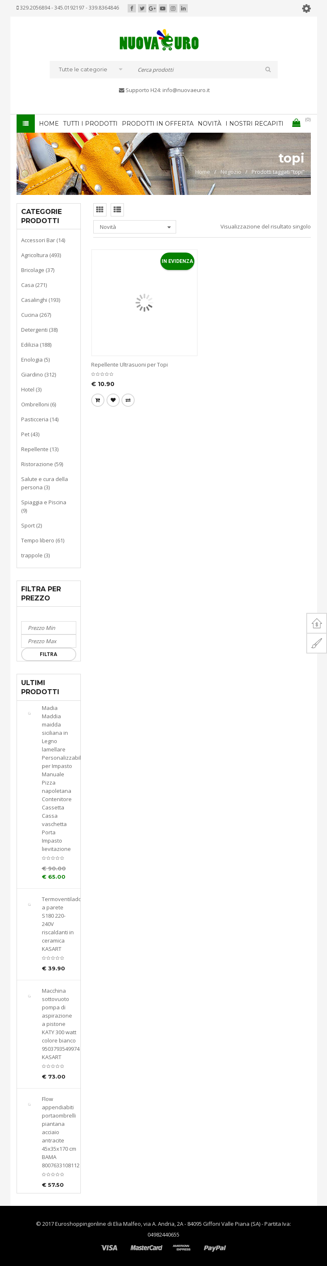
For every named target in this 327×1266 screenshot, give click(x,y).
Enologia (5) (35, 359)
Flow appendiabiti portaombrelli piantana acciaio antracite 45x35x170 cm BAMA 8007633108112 (59, 1132)
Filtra (48, 654)
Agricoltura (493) (41, 255)
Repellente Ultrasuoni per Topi (129, 364)
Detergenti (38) (39, 329)
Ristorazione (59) (42, 464)
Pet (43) (30, 434)
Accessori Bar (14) (43, 240)
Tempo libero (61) (42, 540)
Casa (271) (34, 285)
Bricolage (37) (37, 270)
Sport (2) (31, 525)
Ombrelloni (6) (38, 404)
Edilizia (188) (36, 344)
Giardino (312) (38, 374)
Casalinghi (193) (40, 300)
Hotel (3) (31, 389)
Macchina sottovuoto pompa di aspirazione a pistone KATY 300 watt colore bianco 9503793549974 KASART (59, 1024)
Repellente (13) (39, 449)
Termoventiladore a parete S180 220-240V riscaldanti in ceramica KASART (59, 924)
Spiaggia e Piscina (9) (43, 506)
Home (202, 171)
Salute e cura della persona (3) (44, 483)
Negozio (230, 171)
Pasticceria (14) (39, 419)
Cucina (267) (36, 314)
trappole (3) (35, 555)
